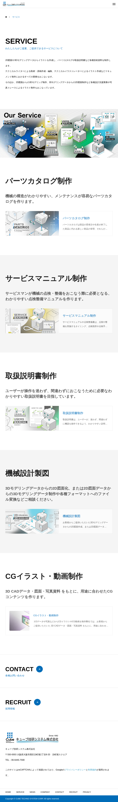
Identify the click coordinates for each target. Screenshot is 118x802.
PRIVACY (87, 792)
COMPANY (45, 792)
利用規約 (92, 770)
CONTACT (59, 792)
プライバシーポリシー (75, 770)
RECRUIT (73, 792)
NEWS (32, 792)
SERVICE (20, 792)
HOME (8, 792)
